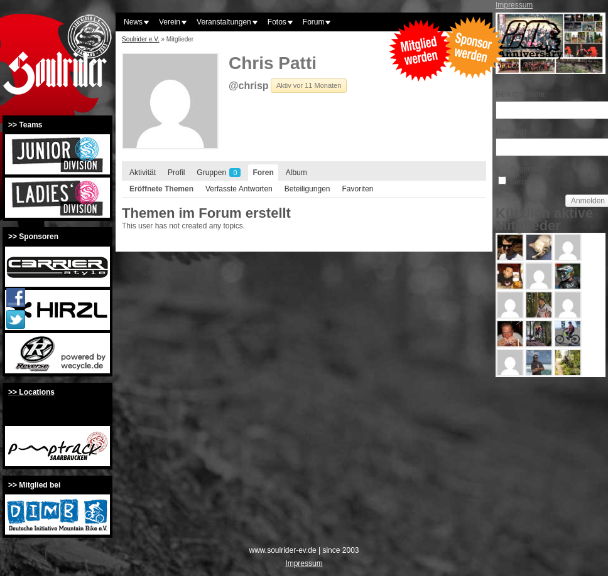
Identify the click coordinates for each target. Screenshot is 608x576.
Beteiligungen (307, 188)
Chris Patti (273, 63)
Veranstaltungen (224, 22)
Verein (169, 22)
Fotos (277, 22)
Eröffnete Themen (161, 188)
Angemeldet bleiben (530, 175)
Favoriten (357, 188)
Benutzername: (518, 94)
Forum (314, 22)
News (133, 22)
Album (296, 172)
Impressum (514, 5)
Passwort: (512, 131)
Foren (262, 172)
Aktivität (142, 172)
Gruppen (219, 172)
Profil (176, 172)
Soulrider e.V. (141, 39)
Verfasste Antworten (239, 188)
